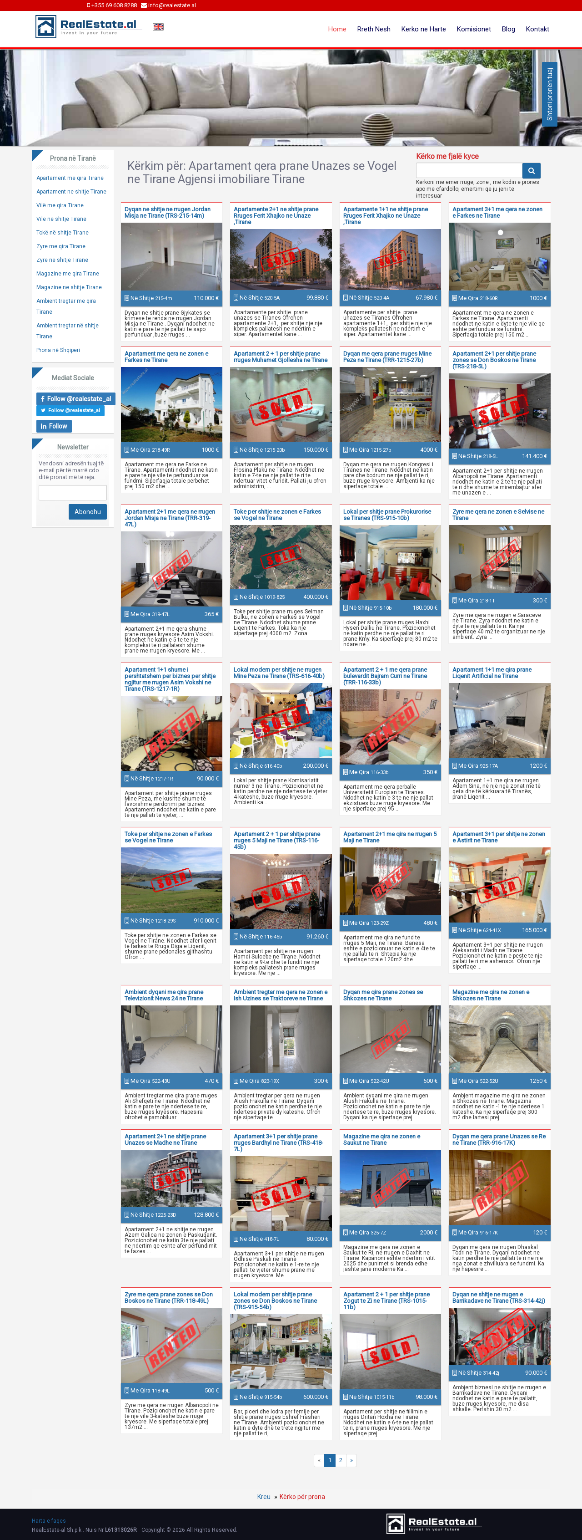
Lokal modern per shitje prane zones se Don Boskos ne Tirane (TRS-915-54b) (275, 1301)
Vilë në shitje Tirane (61, 219)
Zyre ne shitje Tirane (62, 260)
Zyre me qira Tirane (60, 246)
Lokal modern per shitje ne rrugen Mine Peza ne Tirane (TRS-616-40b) (279, 672)
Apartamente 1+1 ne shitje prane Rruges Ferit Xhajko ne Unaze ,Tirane (385, 215)
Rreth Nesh (374, 29)
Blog (508, 29)
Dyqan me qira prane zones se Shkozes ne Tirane (383, 995)
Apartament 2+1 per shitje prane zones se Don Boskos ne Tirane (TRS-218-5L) (494, 360)
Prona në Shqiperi (58, 350)
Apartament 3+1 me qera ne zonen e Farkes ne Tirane (497, 212)
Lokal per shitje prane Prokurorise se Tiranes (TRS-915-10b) (387, 514)
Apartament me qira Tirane (70, 178)
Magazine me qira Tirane (67, 273)
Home (337, 29)
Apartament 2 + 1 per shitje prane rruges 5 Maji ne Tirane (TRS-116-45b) (277, 840)
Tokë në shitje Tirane (62, 232)
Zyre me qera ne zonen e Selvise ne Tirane (498, 514)
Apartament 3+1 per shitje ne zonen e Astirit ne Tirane (498, 837)
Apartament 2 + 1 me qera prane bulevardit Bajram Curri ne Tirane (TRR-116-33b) (385, 676)
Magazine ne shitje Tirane (69, 287)
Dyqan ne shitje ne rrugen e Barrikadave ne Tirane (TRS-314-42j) (498, 1297)
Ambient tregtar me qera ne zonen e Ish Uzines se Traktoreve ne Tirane (280, 995)
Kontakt (537, 29)
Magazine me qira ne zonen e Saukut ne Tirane (381, 1139)
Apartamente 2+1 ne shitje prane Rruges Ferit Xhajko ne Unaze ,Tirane (276, 215)
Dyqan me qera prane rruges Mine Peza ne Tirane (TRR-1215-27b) (387, 356)
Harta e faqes (49, 1521)
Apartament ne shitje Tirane (71, 192)
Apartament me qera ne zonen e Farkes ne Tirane (166, 356)
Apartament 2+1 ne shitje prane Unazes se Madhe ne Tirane (165, 1139)
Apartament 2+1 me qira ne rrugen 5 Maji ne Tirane (389, 837)
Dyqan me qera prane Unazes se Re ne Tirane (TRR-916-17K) (499, 1139)
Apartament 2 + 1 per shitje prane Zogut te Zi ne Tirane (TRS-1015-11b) (386, 1301)
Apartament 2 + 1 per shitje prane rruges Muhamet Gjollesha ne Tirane (280, 356)
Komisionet (474, 29)
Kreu (264, 1496)
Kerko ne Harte (423, 29)
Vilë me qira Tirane (60, 205)
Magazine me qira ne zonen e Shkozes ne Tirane (490, 995)
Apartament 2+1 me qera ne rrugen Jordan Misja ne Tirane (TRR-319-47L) (170, 518)
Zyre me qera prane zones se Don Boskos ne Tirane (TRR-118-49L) (169, 1297)
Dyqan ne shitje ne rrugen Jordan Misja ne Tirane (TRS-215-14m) (168, 212)
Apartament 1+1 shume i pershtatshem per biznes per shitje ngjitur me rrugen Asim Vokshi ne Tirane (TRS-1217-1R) (170, 679)
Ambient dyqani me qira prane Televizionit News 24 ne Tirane (164, 995)
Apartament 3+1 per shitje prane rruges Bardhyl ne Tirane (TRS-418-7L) (278, 1142)
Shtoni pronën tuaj (549, 94)
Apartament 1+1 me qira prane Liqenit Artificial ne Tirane (492, 672)
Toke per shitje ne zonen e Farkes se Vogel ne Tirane (277, 514)
